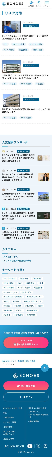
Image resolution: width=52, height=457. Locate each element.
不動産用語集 (33, 421)
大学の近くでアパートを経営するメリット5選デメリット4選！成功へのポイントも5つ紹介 (25, 77)
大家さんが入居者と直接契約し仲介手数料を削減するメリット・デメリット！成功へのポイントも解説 (18, 235)
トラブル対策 (36, 44)
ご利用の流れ (8, 417)
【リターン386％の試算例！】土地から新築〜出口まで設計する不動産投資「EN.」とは (18, 215)
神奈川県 (30, 306)
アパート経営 (19, 44)
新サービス (27, 292)
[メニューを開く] (47, 4)
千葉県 (18, 306)
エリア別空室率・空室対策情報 (17, 260)
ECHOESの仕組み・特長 (12, 408)
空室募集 (38, 287)
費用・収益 (38, 50)
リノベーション (11, 292)
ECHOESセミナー (35, 296)
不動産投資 (32, 310)
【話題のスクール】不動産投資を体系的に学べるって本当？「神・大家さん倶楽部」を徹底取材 (18, 177)
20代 (7, 301)
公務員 (7, 315)
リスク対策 (9, 50)
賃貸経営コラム (31, 25)
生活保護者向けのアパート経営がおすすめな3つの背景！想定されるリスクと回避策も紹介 (18, 196)
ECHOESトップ (8, 361)
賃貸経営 (30, 283)
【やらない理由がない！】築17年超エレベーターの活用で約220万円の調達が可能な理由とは (18, 158)
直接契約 (8, 310)
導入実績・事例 (9, 431)
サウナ (20, 310)
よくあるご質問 (9, 422)
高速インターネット (33, 301)
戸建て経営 (9, 283)
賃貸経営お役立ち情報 (26, 361)
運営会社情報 (8, 438)
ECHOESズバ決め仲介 (14, 296)
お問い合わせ (8, 434)
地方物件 (31, 315)
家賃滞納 (19, 315)
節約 (41, 306)
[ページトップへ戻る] (45, 368)
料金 (5, 413)
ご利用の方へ (8, 427)
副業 (41, 283)
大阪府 (7, 306)
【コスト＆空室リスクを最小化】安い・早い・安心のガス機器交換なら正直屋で (25, 37)
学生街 (40, 84)
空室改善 (23, 50)
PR (6, 44)
